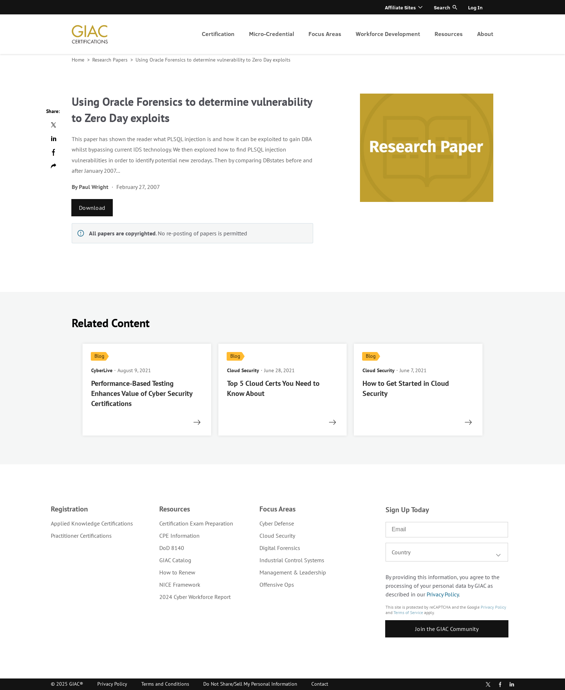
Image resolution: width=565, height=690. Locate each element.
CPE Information (179, 535)
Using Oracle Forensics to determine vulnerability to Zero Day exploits (212, 60)
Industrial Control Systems (291, 560)
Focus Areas (324, 33)
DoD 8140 (171, 547)
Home (79, 60)
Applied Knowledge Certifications (92, 523)
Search (442, 7)
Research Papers (110, 60)
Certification (218, 33)
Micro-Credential (271, 33)
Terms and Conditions (165, 684)
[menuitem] (218, 34)
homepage (90, 34)
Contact (319, 684)
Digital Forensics (279, 547)
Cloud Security (277, 535)
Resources (449, 33)
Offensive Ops (276, 584)
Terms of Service (408, 612)
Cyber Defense (276, 523)
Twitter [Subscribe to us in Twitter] (488, 684)
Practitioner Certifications (81, 535)
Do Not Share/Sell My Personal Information (250, 684)
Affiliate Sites (400, 7)
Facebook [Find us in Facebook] (500, 684)
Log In (475, 7)
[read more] (147, 390)
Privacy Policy (443, 594)
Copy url (53, 166)
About (485, 33)
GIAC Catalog (175, 560)
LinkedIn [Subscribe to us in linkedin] (511, 684)
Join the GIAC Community (447, 628)
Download (92, 207)
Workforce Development (388, 33)
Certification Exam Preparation (196, 523)
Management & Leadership (292, 572)
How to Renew (177, 572)
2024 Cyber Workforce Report (195, 596)
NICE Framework (179, 584)
